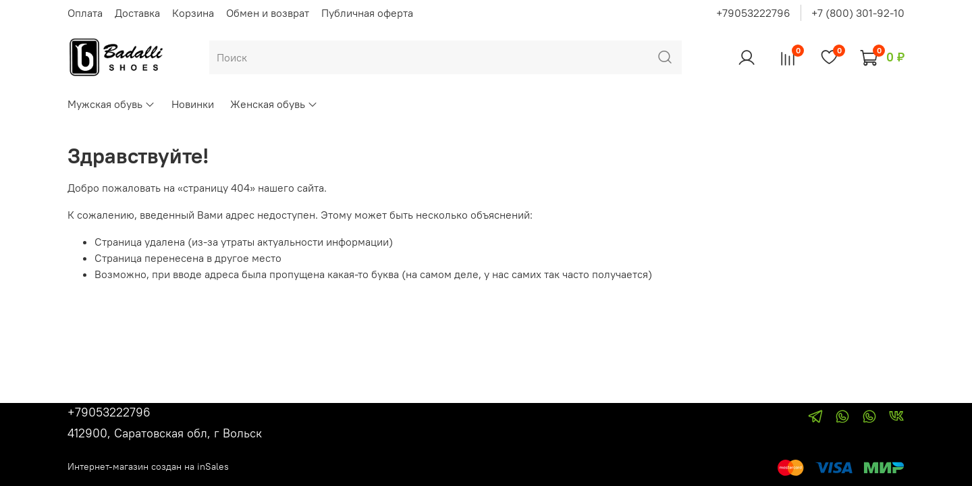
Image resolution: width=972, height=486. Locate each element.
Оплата (85, 13)
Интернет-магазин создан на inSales (148, 466)
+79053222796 (753, 13)
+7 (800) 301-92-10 (858, 13)
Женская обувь (274, 104)
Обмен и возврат (267, 13)
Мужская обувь (111, 104)
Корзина (193, 13)
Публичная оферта (367, 13)
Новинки (192, 104)
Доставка (137, 13)
